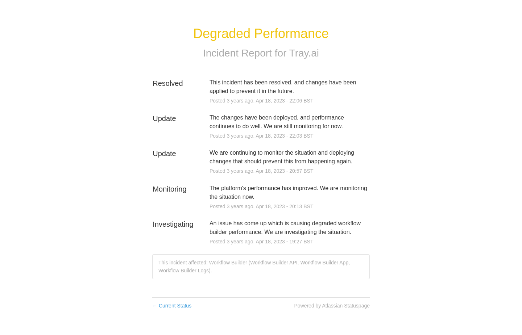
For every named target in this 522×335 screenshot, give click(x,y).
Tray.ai (304, 53)
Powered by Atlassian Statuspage (332, 306)
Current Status (171, 306)
